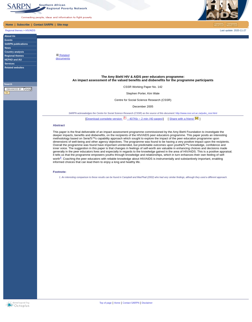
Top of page (106, 302)
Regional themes (14, 30)
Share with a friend (184, 118)
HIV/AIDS (30, 30)
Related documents (63, 57)
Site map (62, 24)
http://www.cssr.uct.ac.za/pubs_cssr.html (196, 113)
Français (218, 24)
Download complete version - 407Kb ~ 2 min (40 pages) (124, 118)
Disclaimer (147, 302)
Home (9, 24)
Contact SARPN (43, 24)
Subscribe (23, 24)
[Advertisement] (145, 10)
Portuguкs (232, 24)
